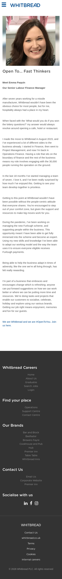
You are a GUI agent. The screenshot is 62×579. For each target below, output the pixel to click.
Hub (31, 448)
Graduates (31, 382)
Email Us (31, 477)
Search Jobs (31, 386)
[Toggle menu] (4, 4)
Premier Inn (31, 452)
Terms (31, 543)
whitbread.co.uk (31, 538)
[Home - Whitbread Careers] (25, 5)
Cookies (31, 554)
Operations (31, 407)
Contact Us (31, 533)
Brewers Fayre (31, 440)
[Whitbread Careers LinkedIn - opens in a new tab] (25, 503)
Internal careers (31, 560)
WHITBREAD (31, 525)
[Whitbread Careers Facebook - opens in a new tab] (31, 503)
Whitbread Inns (31, 459)
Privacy (31, 549)
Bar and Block (31, 432)
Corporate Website (31, 480)
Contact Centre (31, 415)
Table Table (31, 455)
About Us (31, 378)
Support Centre (31, 411)
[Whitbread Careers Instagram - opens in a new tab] (36, 503)
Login (31, 390)
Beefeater (31, 436)
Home (31, 375)
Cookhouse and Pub (31, 444)
